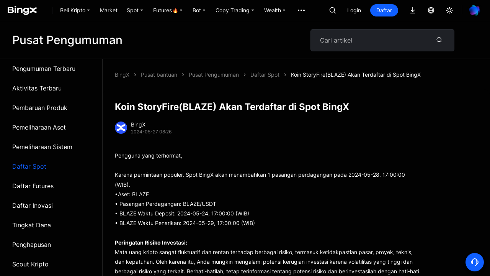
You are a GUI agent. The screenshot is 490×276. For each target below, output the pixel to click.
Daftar (384, 10)
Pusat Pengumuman (214, 74)
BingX (122, 74)
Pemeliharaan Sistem (42, 147)
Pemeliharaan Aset (39, 127)
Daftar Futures (33, 186)
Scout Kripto (30, 264)
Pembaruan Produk (39, 108)
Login (354, 10)
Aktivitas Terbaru (37, 88)
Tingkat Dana (31, 225)
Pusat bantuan (159, 74)
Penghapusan (31, 244)
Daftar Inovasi (32, 205)
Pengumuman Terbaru (43, 68)
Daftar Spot (29, 166)
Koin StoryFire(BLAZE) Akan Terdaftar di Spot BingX (356, 74)
